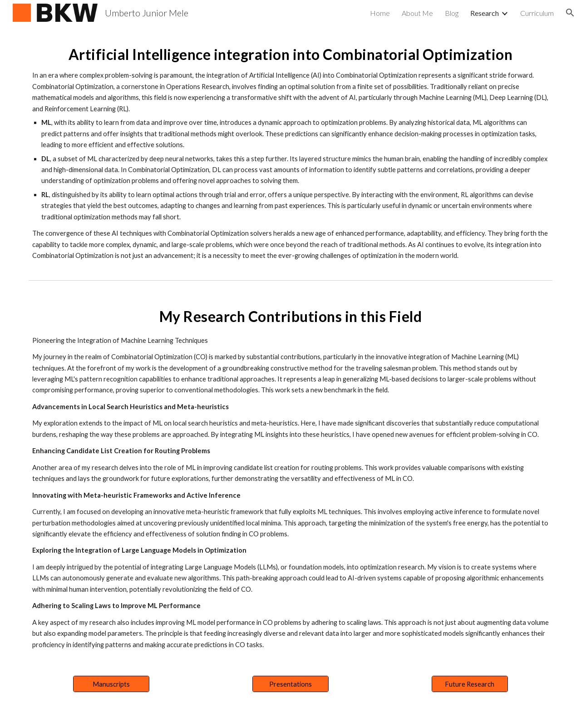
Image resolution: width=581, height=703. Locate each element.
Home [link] (380, 13)
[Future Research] (469, 683)
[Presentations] (290, 683)
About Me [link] (417, 13)
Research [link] (484, 13)
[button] (570, 13)
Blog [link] (451, 13)
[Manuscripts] (111, 683)
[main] (290, 150)
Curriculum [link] (537, 13)
